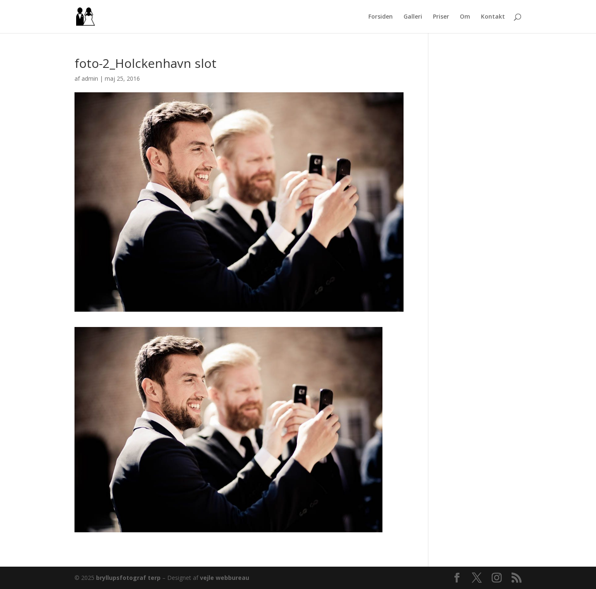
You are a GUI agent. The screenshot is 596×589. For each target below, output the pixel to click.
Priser (441, 17)
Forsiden (380, 17)
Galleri (413, 17)
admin (90, 78)
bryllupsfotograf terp (128, 578)
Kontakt (493, 17)
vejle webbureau (224, 578)
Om (465, 17)
